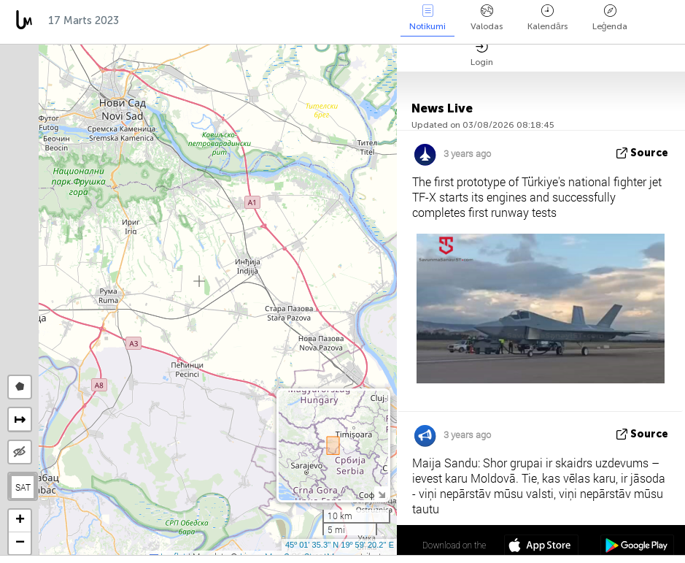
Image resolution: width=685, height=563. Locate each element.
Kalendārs (547, 17)
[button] (20, 521)
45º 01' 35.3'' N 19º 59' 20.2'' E (339, 544)
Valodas (487, 17)
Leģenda (610, 17)
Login (482, 53)
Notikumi (427, 17)
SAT (23, 487)
